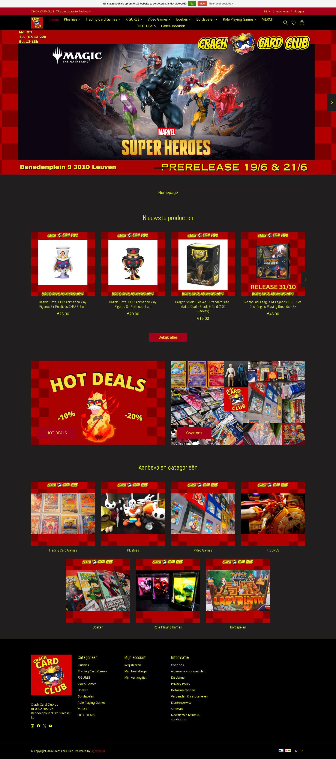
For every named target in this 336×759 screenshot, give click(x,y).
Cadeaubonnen (173, 26)
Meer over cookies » (221, 3)
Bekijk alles (168, 337)
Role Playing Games (168, 627)
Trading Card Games (63, 550)
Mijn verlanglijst (135, 677)
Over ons (177, 665)
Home (54, 19)
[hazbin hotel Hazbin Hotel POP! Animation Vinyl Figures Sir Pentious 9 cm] (133, 264)
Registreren (132, 665)
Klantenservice (181, 702)
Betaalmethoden (183, 690)
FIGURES (273, 550)
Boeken (98, 627)
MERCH (268, 19)
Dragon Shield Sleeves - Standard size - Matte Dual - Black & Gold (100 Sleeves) (203, 306)
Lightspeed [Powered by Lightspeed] (98, 751)
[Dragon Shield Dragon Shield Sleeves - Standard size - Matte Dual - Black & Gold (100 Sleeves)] (203, 264)
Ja (191, 3)
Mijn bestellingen (136, 671)
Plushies (133, 550)
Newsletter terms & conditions (185, 717)
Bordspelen (238, 627)
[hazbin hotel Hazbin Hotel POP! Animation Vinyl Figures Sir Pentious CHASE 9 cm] (63, 264)
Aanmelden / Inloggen (290, 11)
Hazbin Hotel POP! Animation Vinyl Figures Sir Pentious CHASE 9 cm (63, 304)
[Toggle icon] (285, 23)
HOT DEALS (147, 26)
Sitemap (177, 708)
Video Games (203, 550)
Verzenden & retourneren (189, 696)
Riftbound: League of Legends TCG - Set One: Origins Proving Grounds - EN (273, 304)
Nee (202, 3)
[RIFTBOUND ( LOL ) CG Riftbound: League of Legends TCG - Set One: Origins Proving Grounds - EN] (273, 264)
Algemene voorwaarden (188, 671)
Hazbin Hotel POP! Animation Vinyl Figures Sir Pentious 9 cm (133, 304)
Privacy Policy (180, 684)
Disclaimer (178, 677)
